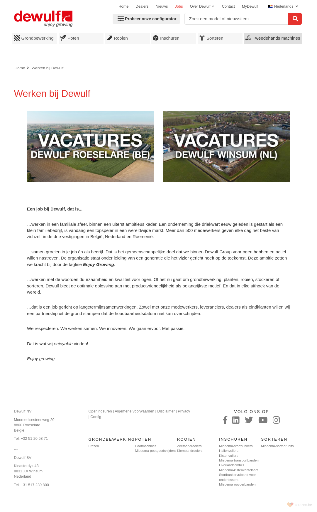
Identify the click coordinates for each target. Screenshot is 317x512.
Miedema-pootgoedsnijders (155, 450)
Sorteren (211, 38)
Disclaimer (166, 411)
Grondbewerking (33, 38)
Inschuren (166, 38)
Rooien (117, 38)
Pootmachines (145, 446)
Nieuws (162, 6)
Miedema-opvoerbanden (237, 484)
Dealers (142, 6)
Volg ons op (251, 411)
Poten (69, 38)
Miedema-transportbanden (239, 460)
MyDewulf (250, 6)
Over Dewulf (200, 6)
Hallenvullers (228, 450)
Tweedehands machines (272, 38)
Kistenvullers (228, 455)
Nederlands (281, 6)
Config (95, 417)
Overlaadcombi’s (231, 465)
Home (123, 6)
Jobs (179, 6)
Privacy (184, 411)
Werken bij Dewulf (48, 68)
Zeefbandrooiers (189, 446)
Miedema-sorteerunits (277, 446)
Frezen (93, 446)
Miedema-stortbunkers (235, 446)
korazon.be (303, 505)
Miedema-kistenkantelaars (238, 470)
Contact (228, 6)
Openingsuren (100, 411)
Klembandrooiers (190, 450)
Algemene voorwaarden (134, 411)
